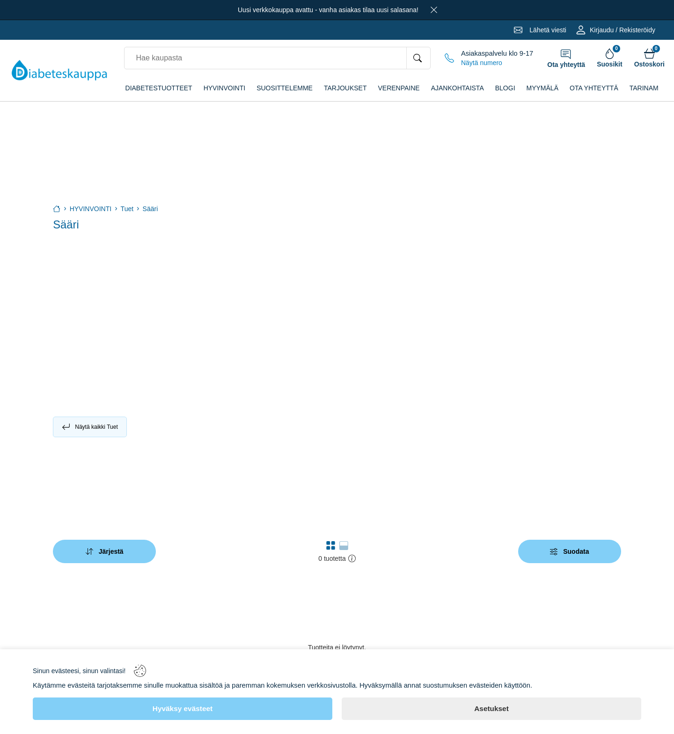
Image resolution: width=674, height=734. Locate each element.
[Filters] (569, 551)
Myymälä (542, 88)
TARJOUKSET (345, 88)
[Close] (434, 10)
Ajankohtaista (457, 88)
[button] (331, 545)
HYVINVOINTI (224, 88)
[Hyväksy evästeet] (182, 708)
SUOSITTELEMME (284, 88)
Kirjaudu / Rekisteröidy (622, 30)
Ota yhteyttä (594, 88)
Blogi (505, 88)
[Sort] (104, 551)
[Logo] (60, 70)
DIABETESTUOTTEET (158, 88)
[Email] (540, 30)
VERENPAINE (398, 88)
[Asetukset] (491, 708)
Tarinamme (649, 88)
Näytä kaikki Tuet (90, 427)
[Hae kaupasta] (418, 58)
